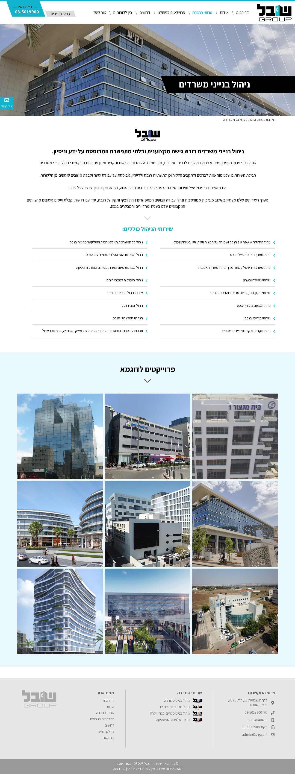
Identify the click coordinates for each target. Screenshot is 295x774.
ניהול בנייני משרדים (183, 700)
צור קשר (99, 12)
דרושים (144, 12)
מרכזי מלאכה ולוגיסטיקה (179, 719)
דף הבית (242, 12)
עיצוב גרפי (158, 769)
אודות (224, 12)
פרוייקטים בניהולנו (171, 12)
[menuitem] (165, 700)
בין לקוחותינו (122, 12)
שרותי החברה (202, 12)
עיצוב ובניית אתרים (138, 769)
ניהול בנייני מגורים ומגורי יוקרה (176, 713)
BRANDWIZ (174, 769)
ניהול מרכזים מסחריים (181, 706)
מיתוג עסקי (118, 769)
